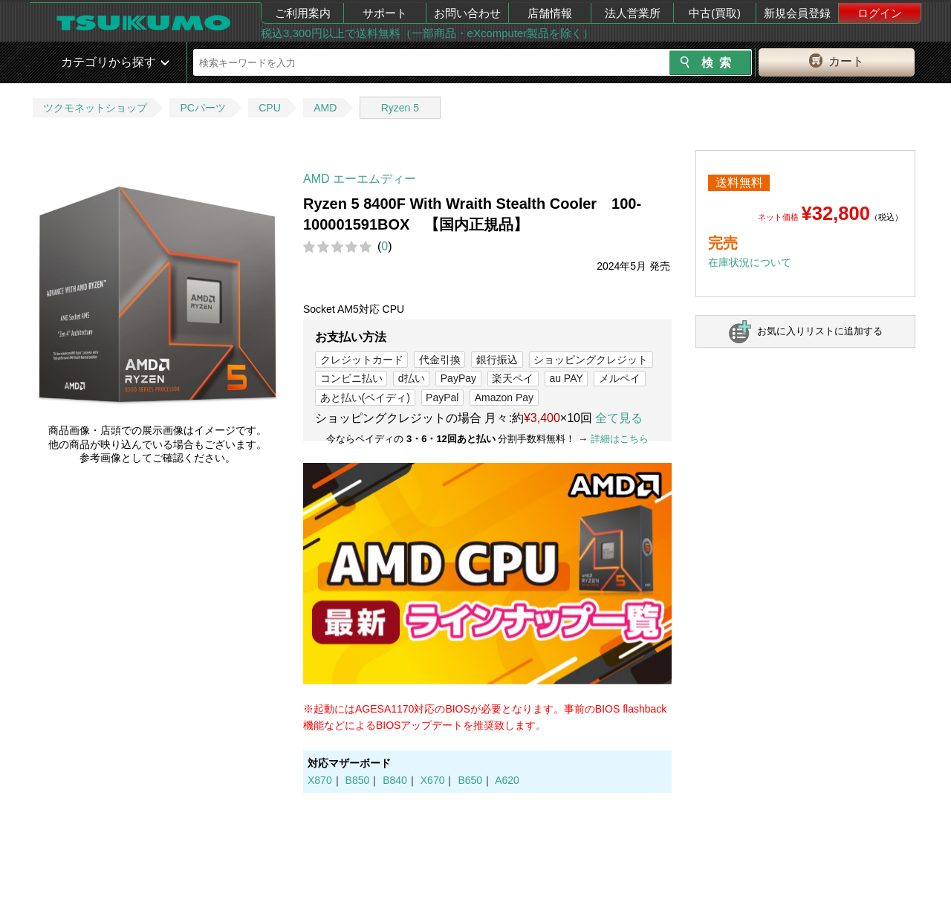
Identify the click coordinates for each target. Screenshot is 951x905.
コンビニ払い (351, 378)
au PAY (565, 378)
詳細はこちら (620, 438)
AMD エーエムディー (359, 178)
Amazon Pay (504, 397)
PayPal (442, 397)
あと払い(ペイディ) (365, 397)
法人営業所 (632, 13)
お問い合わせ (467, 13)
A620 (507, 780)
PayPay (458, 378)
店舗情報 (550, 13)
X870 (320, 780)
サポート (385, 13)
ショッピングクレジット (590, 360)
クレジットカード (361, 360)
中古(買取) (715, 13)
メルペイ (619, 378)
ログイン (879, 13)
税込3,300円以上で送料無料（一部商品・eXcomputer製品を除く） (427, 33)
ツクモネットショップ (95, 108)
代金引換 (440, 360)
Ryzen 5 (400, 108)
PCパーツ (202, 108)
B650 (470, 780)
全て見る (619, 418)
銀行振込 (497, 360)
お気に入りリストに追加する (820, 331)
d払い (411, 378)
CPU (270, 108)
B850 (357, 780)
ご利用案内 (303, 13)
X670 (433, 780)
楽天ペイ (512, 378)
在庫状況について (749, 262)
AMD (325, 108)
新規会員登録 (797, 13)
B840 (395, 780)
